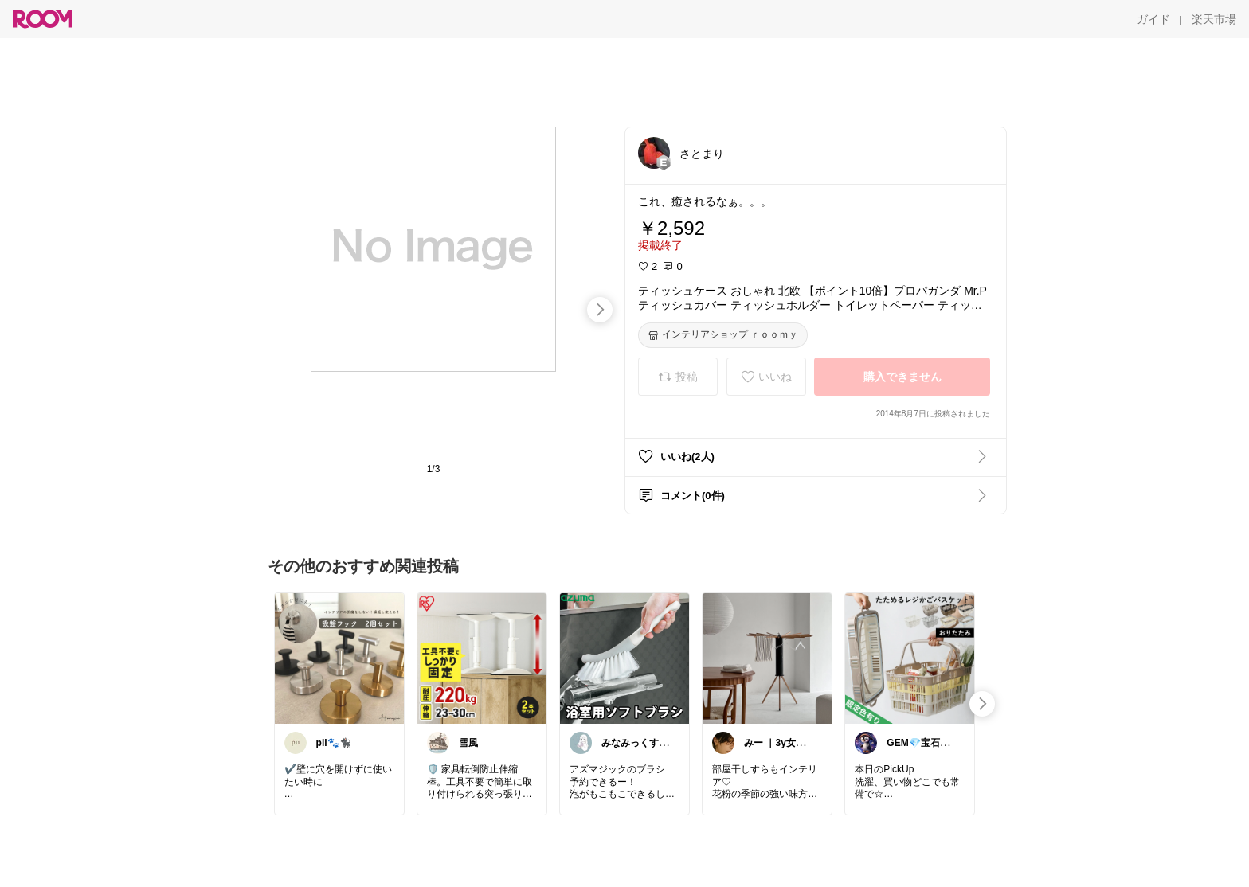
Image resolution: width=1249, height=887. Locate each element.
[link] (339, 657)
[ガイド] (1153, 19)
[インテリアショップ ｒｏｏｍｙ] (723, 335)
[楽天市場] (1214, 19)
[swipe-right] (600, 309)
